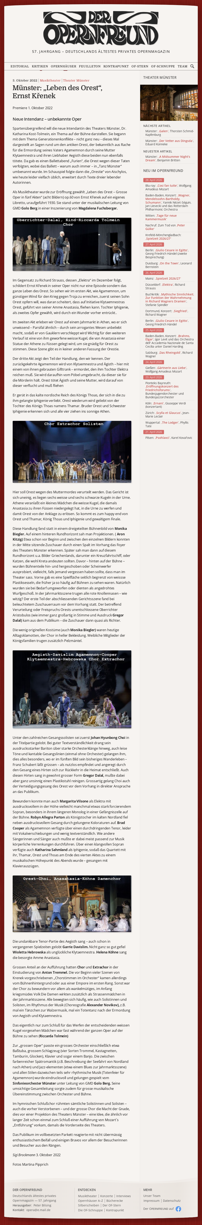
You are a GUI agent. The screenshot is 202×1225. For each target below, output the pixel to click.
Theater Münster (76, 80)
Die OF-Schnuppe (90, 1210)
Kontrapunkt (116, 66)
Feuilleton (90, 66)
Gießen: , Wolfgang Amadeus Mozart (166, 369)
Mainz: (163, 278)
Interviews (123, 1196)
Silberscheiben (88, 1205)
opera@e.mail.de (38, 1210)
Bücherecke (114, 1201)
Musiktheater (50, 80)
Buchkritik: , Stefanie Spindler (169, 300)
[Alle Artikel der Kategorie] (169, 103)
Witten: (161, 217)
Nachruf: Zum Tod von (165, 227)
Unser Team (151, 1196)
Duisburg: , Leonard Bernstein (168, 265)
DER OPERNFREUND (27, 1190)
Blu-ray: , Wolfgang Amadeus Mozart (168, 187)
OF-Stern (140, 66)
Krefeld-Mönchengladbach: (163, 237)
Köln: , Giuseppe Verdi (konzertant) (165, 405)
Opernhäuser (63, 66)
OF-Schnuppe (163, 66)
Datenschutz (172, 1201)
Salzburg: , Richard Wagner (169, 354)
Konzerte (106, 1196)
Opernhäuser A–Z (90, 1201)
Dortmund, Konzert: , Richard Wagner (166, 313)
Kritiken (40, 66)
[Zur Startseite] (101, 28)
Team (182, 66)
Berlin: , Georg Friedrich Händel (166, 322)
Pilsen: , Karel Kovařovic (168, 438)
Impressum (152, 1201)
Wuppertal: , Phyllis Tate (166, 424)
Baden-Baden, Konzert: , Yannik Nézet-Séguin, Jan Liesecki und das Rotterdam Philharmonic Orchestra (168, 202)
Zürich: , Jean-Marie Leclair (167, 414)
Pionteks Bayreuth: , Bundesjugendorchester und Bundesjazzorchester (164, 390)
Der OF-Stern (112, 1205)
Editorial (20, 66)
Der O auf (158, 1209)
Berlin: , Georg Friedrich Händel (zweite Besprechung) (166, 254)
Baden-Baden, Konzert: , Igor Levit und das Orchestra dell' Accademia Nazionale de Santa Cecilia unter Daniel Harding (169, 341)
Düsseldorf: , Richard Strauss (165, 286)
